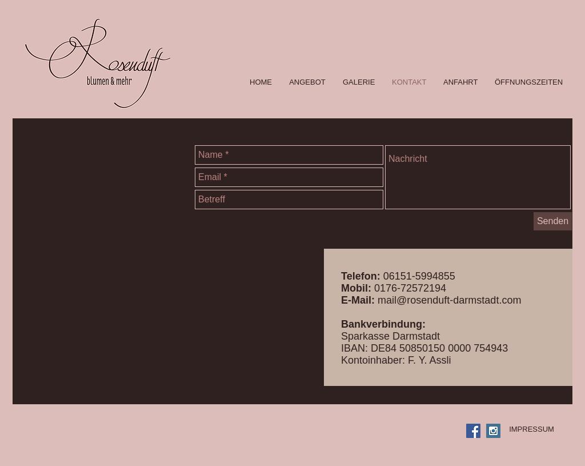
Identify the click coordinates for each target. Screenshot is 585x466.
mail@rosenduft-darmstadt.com (449, 300)
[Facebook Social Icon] (473, 431)
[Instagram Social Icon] (493, 431)
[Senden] (553, 221)
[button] (358, 82)
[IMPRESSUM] (531, 429)
